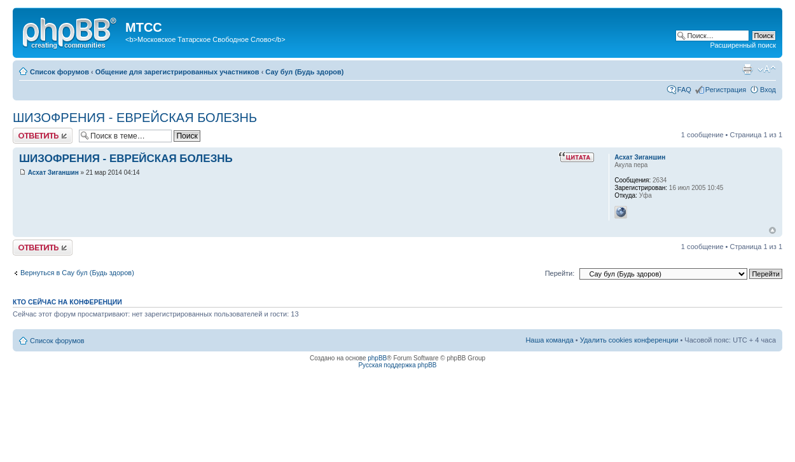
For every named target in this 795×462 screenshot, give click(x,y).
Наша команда (549, 340)
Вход (768, 89)
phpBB (377, 358)
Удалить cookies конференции (629, 340)
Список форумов (59, 72)
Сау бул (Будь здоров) (304, 72)
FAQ (684, 89)
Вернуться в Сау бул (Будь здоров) (77, 272)
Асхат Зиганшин (53, 172)
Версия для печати (747, 69)
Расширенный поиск (743, 45)
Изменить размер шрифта (766, 69)
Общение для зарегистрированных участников (177, 72)
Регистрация (725, 89)
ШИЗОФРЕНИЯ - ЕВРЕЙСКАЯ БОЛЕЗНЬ (135, 118)
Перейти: (560, 273)
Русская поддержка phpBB (397, 365)
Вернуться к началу (772, 230)
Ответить (43, 136)
